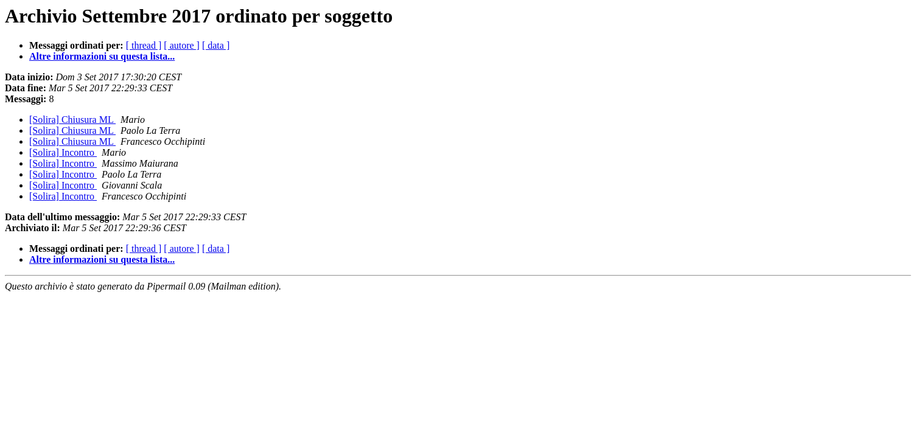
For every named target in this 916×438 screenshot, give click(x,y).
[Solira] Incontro (63, 152)
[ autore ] (182, 45)
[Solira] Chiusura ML (72, 119)
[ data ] (215, 45)
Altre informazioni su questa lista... (102, 56)
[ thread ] (144, 45)
